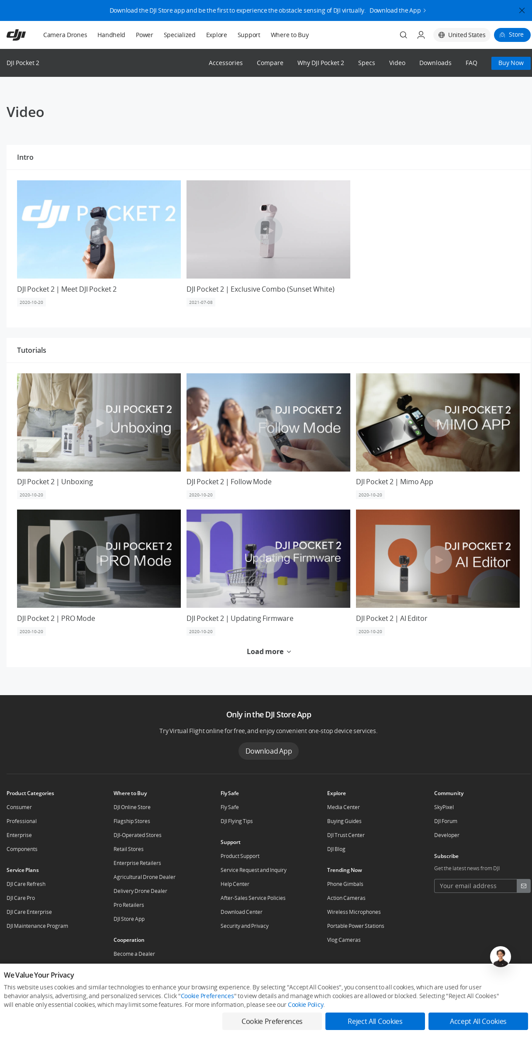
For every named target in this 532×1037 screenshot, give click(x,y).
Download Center (242, 912)
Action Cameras (346, 898)
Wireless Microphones (354, 912)
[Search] (403, 35)
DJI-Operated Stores (138, 835)
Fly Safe (230, 807)
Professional (22, 821)
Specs (366, 63)
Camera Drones (65, 35)
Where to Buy (290, 35)
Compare (270, 63)
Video (397, 63)
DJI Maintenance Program (37, 926)
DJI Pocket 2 (23, 63)
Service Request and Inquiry (254, 870)
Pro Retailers (129, 905)
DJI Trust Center (346, 835)
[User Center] (421, 35)
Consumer (19, 807)
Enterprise (19, 835)
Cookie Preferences (207, 996)
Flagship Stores (132, 821)
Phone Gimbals (345, 884)
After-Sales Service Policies (253, 898)
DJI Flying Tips (237, 821)
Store (516, 34)
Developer (446, 835)
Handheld (111, 35)
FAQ (471, 63)
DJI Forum (445, 821)
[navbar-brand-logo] (27, 35)
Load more (269, 651)
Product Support (240, 856)
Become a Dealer (134, 954)
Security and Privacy (245, 926)
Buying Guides (344, 821)
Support (249, 35)
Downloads (435, 63)
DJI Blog (336, 849)
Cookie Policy (305, 1004)
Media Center (343, 807)
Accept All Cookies (478, 1021)
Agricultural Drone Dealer (145, 877)
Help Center (235, 884)
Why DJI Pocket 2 (320, 63)
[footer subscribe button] (524, 886)
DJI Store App (129, 919)
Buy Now (511, 63)
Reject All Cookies (375, 1021)
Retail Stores (129, 849)
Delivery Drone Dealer (140, 891)
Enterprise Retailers (137, 863)
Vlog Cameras (344, 940)
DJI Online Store (132, 807)
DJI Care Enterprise (29, 912)
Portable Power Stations (355, 926)
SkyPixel (444, 807)
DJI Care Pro (21, 898)
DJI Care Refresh (26, 884)
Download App (268, 751)
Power (144, 35)
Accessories (226, 63)
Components (22, 849)
